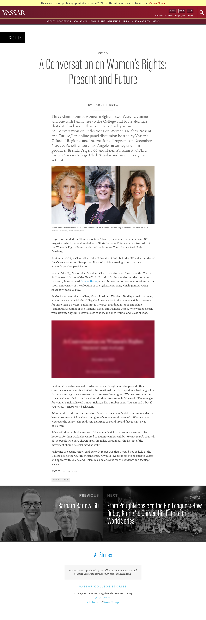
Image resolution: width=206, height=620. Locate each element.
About (50, 21)
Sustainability (140, 21)
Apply (172, 11)
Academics (64, 21)
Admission (80, 21)
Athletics (113, 21)
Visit (181, 11)
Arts (125, 21)
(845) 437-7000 (103, 597)
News (156, 21)
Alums (190, 15)
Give (190, 11)
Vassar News (157, 3)
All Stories (103, 554)
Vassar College (111, 602)
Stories (15, 37)
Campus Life (97, 21)
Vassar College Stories (103, 587)
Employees (180, 15)
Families (169, 15)
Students (159, 15)
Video (66, 480)
